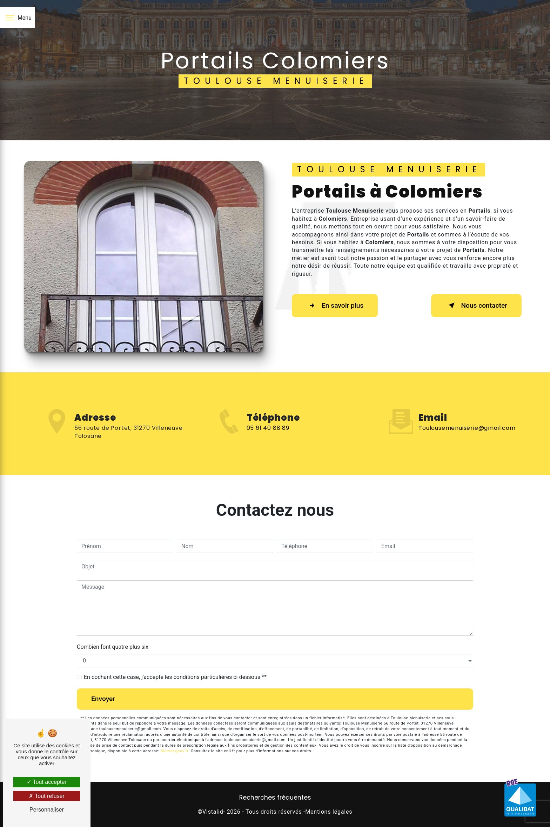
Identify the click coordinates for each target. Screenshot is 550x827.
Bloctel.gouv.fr (174, 751)
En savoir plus (334, 306)
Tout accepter (46, 782)
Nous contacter (476, 306)
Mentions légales (328, 811)
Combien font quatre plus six (112, 646)
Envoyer (103, 699)
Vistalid (212, 811)
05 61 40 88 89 (268, 438)
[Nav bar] (17, 17)
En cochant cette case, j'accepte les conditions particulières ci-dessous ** (175, 677)
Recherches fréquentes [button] (275, 797)
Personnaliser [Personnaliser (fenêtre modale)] (46, 810)
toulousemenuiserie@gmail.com (466, 418)
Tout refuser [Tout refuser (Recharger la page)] (47, 796)
